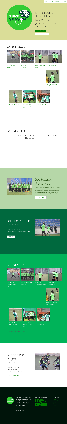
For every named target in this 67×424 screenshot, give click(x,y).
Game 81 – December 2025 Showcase (14, 105)
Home (46, 1)
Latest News (57, 1)
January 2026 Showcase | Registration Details (40, 65)
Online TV (55, 400)
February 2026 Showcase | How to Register (11, 65)
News (54, 402)
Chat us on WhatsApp (14, 375)
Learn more (18, 407)
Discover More (40, 30)
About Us (51, 1)
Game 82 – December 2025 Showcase (51, 84)
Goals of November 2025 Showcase (41, 105)
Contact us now (40, 197)
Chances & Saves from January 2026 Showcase (26, 65)
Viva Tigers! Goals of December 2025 (53, 64)
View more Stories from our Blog (17, 331)
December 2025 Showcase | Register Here (28, 106)
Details (23, 371)
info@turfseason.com (21, 411)
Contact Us (64, 1)
